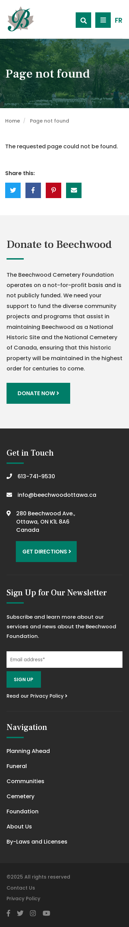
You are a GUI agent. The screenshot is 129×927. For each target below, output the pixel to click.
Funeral (17, 766)
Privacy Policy (23, 898)
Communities (25, 781)
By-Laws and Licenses (37, 842)
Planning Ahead (28, 751)
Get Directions (46, 552)
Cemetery (20, 796)
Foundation (23, 811)
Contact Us (21, 887)
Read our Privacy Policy (37, 696)
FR (118, 20)
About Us (19, 827)
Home (12, 120)
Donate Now (38, 393)
